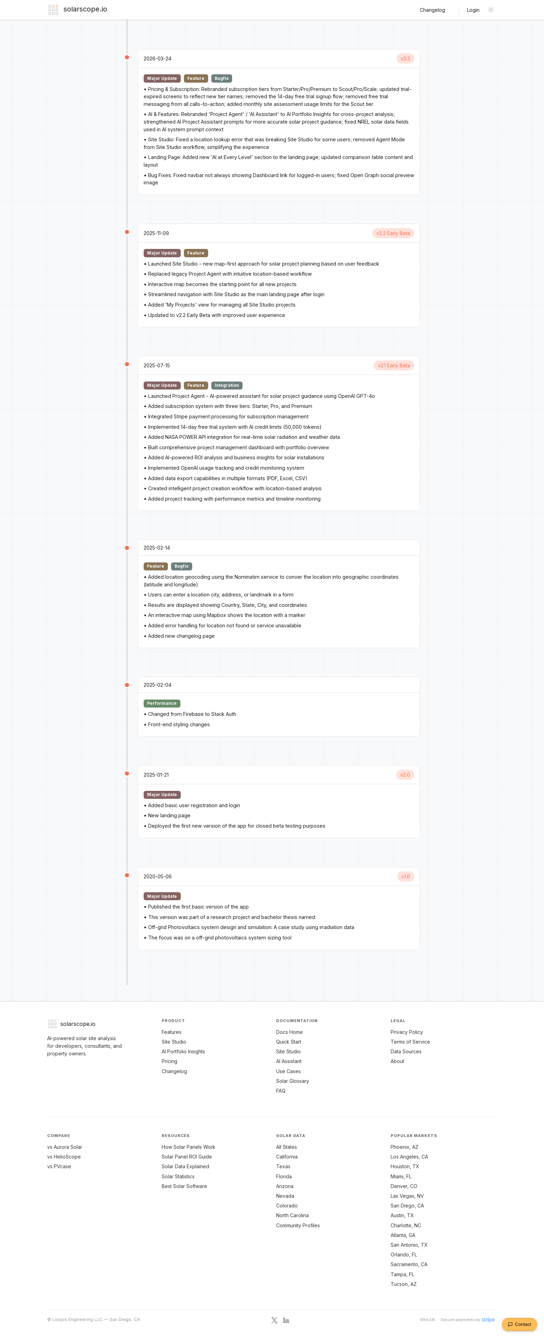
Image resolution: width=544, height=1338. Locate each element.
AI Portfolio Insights (183, 1051)
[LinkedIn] (286, 1320)
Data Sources (406, 1051)
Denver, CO (404, 1186)
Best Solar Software (184, 1186)
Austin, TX (402, 1215)
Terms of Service (410, 1042)
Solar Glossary (292, 1081)
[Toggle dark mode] (491, 10)
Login (473, 10)
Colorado (287, 1206)
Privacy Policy (407, 1032)
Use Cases (288, 1071)
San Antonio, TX (409, 1245)
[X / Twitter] (274, 1320)
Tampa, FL (402, 1274)
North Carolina (292, 1215)
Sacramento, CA (409, 1264)
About (397, 1061)
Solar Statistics (178, 1176)
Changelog (432, 10)
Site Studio (174, 1042)
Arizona (285, 1186)
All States (286, 1147)
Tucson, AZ (404, 1284)
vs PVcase (59, 1166)
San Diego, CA (407, 1206)
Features (171, 1032)
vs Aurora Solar (64, 1147)
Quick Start (288, 1042)
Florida (284, 1176)
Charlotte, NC (406, 1225)
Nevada (285, 1196)
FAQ (281, 1091)
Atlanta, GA (403, 1235)
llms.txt (427, 1319)
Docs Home (289, 1032)
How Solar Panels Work (188, 1147)
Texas (283, 1166)
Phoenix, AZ (404, 1147)
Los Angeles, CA (409, 1157)
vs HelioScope (64, 1157)
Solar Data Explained (185, 1166)
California (287, 1157)
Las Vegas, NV (407, 1196)
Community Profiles (298, 1225)
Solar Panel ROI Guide (187, 1157)
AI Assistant (288, 1061)
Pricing (169, 1061)
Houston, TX (405, 1166)
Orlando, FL (404, 1254)
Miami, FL (401, 1176)
